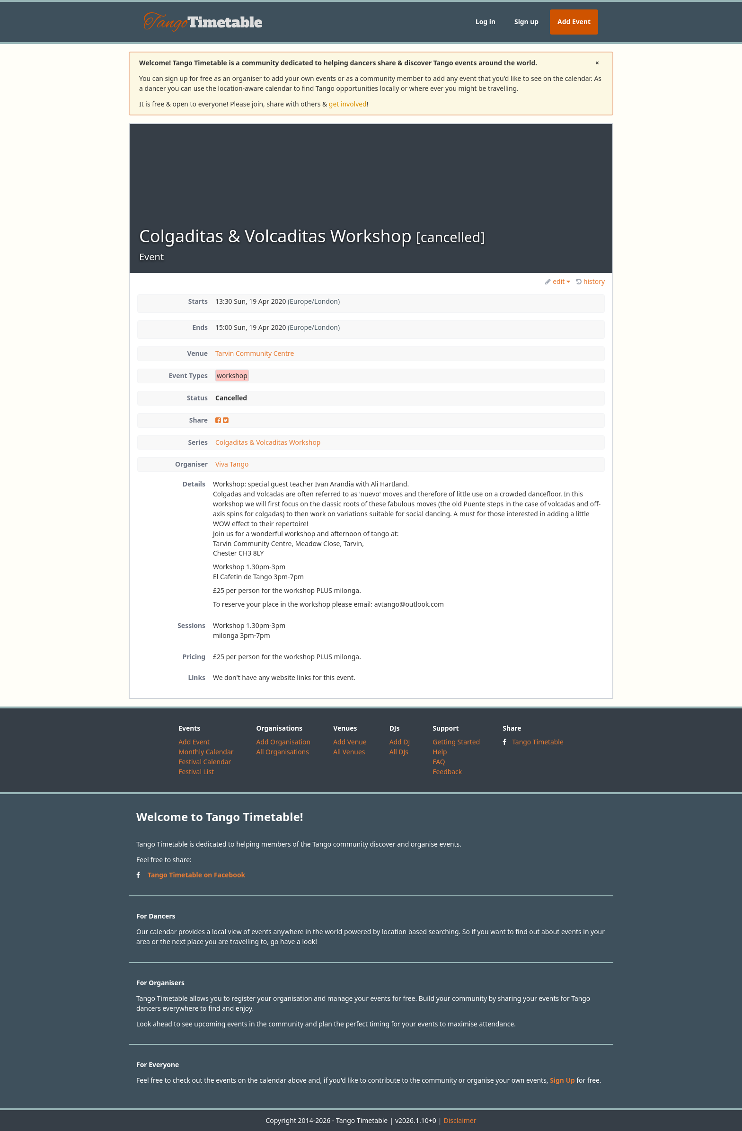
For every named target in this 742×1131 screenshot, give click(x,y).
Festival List (196, 771)
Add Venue (350, 741)
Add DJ (399, 741)
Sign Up (562, 1080)
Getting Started (456, 741)
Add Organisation (283, 741)
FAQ (439, 761)
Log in (485, 21)
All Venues (349, 751)
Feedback (447, 771)
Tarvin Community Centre (254, 353)
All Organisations (282, 751)
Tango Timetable (538, 741)
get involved (348, 103)
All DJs (398, 751)
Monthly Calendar (205, 751)
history (590, 281)
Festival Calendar (204, 761)
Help (440, 751)
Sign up (526, 21)
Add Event (574, 21)
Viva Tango (231, 463)
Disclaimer (459, 1120)
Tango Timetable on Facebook (196, 874)
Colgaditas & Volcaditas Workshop (267, 442)
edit (557, 281)
